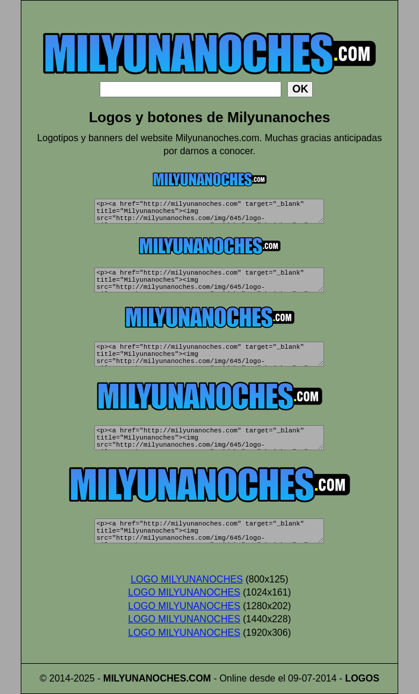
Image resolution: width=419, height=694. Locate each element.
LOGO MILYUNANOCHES (187, 579)
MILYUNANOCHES (144, 678)
